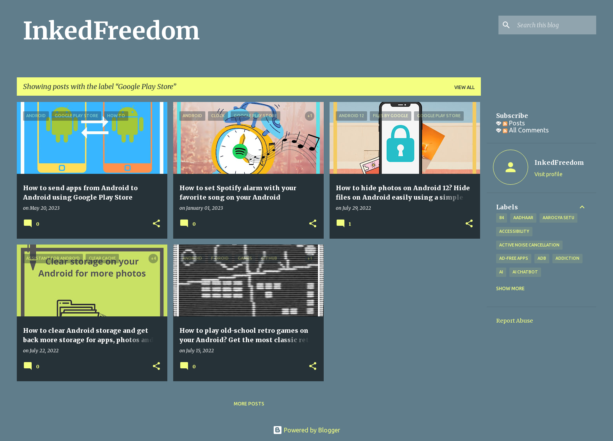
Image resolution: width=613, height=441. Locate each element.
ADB (542, 258)
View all (464, 87)
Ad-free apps (513, 258)
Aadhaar (523, 217)
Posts (514, 123)
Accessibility (514, 231)
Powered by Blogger (306, 430)
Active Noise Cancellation (529, 245)
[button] (156, 224)
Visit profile (548, 174)
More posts (249, 403)
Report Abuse (514, 320)
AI (501, 272)
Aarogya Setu (558, 217)
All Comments (526, 130)
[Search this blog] (555, 25)
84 (501, 217)
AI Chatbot (525, 272)
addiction (567, 258)
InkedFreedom (111, 31)
